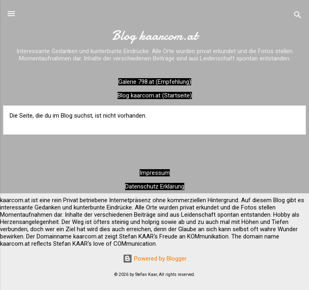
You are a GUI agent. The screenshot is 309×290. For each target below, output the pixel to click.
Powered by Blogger (155, 258)
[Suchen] (298, 16)
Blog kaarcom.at (154, 36)
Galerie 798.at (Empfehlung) (154, 81)
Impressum (155, 172)
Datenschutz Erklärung (154, 186)
